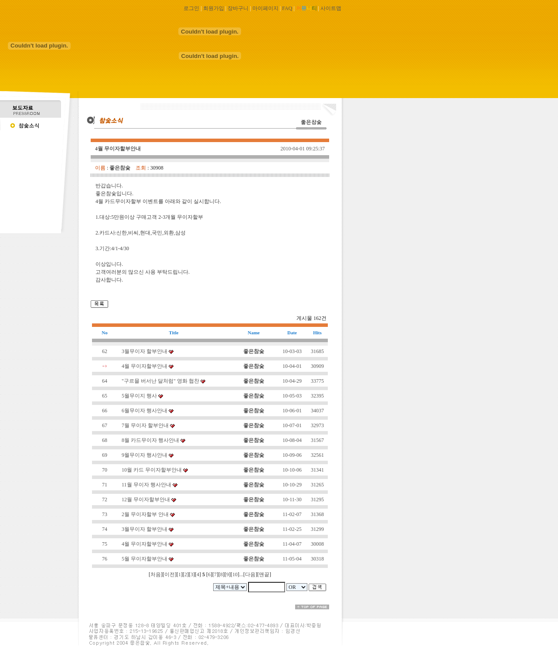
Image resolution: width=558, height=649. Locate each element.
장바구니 (238, 8)
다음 (250, 574)
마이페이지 (265, 8)
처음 (155, 574)
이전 (169, 574)
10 (235, 574)
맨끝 (264, 574)
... (241, 574)
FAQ (287, 8)
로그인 (191, 8)
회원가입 (213, 8)
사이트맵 (330, 8)
